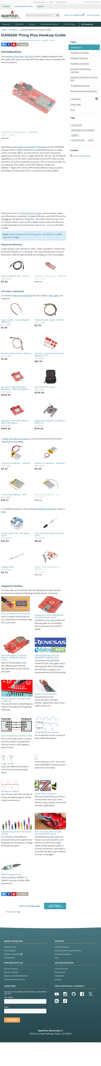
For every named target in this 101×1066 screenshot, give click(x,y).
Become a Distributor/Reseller (16, 999)
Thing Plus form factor (35, 216)
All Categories (87, 24)
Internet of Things (79, 136)
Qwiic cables (59, 303)
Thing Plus (78, 148)
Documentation (23, 6)
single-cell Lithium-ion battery (18, 448)
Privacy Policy (60, 996)
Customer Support (92, 2)
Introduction (76, 47)
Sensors (32, 24)
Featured (8, 24)
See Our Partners (11, 992)
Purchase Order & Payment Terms (68, 974)
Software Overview (79, 58)
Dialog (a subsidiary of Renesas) (34, 146)
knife (12, 522)
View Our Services (11, 996)
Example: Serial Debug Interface (81, 71)
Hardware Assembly (80, 63)
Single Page (76, 108)
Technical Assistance (63, 978)
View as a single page (29, 930)
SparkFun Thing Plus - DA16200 (20, 55)
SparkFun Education (13, 978)
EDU (51, 2)
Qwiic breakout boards (24, 303)
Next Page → (55, 929)
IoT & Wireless (69, 24)
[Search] (58, 15)
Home (3, 30)
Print (72, 114)
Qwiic (75, 143)
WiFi (91, 148)
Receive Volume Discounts (14, 1003)
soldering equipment (51, 519)
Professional (40, 2)
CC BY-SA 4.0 (89, 164)
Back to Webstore (75, 15)
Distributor (61, 2)
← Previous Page (13, 935)
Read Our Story (10, 970)
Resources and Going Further (81, 94)
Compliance (59, 999)
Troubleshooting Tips (81, 86)
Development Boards (49, 24)
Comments (84, 103)
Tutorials (13, 30)
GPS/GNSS (19, 24)
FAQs (57, 981)
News (40, 6)
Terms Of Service (61, 992)
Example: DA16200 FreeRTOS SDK (79, 80)
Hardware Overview (80, 52)
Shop (6, 6)
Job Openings (9, 981)
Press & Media (9, 974)
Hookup (77, 130)
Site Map (58, 1003)
